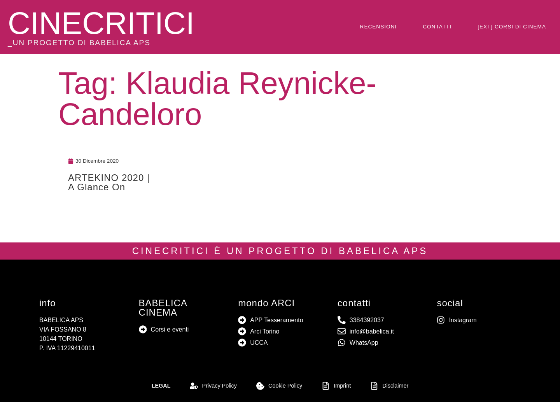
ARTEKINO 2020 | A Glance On (109, 182)
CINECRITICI (101, 23)
